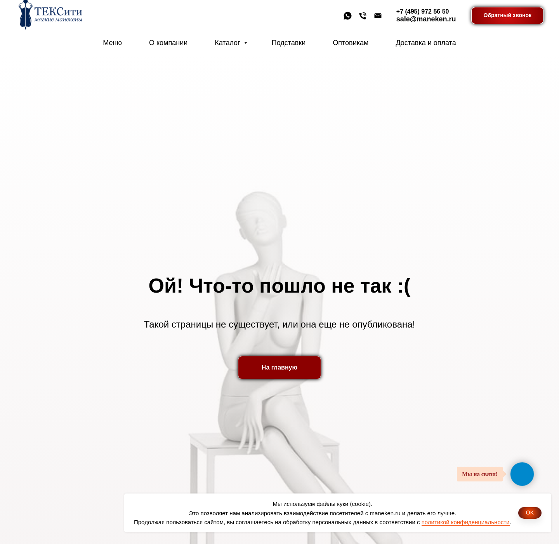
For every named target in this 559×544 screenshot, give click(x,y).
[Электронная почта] (378, 16)
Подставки (289, 43)
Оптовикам (350, 43)
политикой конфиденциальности (466, 522)
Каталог (228, 43)
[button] (507, 15)
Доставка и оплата (426, 43)
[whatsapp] (347, 16)
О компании (168, 43)
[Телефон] (363, 16)
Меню (112, 43)
